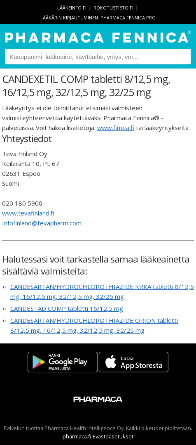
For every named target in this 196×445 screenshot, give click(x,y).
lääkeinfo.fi (71, 8)
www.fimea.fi (115, 127)
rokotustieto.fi (113, 8)
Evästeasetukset (113, 436)
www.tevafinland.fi (28, 213)
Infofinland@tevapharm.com (42, 223)
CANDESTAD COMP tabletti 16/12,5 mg (66, 308)
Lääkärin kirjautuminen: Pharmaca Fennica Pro (98, 17)
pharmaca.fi (77, 436)
